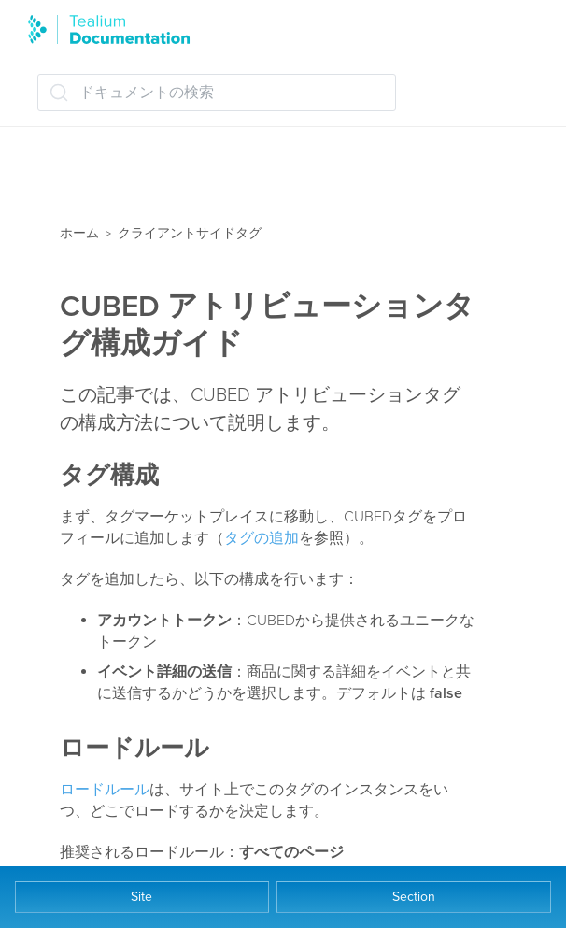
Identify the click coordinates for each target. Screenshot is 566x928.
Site (141, 897)
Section (413, 897)
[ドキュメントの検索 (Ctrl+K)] (216, 92)
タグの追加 (261, 538)
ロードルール (104, 789)
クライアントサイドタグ (190, 233)
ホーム (79, 233)
